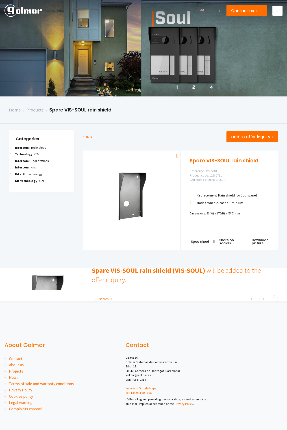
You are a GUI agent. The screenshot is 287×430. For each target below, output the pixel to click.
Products (34, 110)
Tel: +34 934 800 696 (139, 393)
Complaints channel (25, 408)
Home (15, 110)
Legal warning (21, 402)
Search (103, 299)
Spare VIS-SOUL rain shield (80, 110)
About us (16, 364)
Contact (15, 358)
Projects (16, 371)
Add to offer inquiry (252, 137)
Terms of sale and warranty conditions (41, 383)
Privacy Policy (20, 390)
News (13, 377)
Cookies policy (21, 396)
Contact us (244, 10)
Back (88, 137)
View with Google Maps (141, 388)
